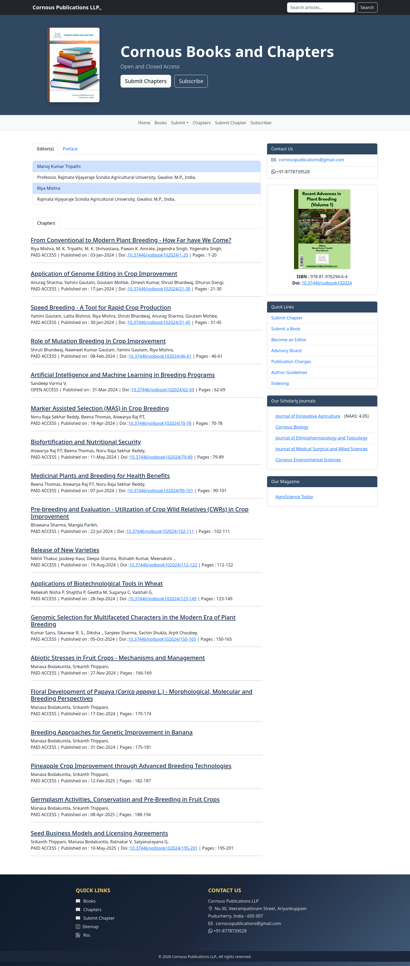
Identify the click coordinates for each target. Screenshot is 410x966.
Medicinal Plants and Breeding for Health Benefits (100, 475)
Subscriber (261, 123)
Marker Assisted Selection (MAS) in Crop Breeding (100, 408)
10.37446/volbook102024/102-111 (160, 531)
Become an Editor (289, 340)
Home (144, 123)
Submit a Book (285, 329)
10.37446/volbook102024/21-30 (158, 289)
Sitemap (87, 927)
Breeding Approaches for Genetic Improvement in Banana (112, 732)
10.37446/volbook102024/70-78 (160, 423)
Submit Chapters (146, 81)
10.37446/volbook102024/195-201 (164, 848)
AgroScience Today (294, 497)
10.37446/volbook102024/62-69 (162, 390)
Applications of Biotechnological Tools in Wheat (97, 583)
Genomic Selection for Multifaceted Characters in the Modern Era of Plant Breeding (133, 620)
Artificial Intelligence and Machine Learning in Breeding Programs (123, 375)
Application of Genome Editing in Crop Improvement (104, 273)
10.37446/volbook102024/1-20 (157, 255)
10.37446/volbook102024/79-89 (161, 457)
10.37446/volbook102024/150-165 (162, 639)
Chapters (202, 123)
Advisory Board (286, 350)
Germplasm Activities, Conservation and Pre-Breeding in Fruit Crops (125, 799)
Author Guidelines (289, 372)
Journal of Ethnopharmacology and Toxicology (322, 438)
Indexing (280, 383)
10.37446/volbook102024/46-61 (160, 356)
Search (367, 7)
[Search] (321, 7)
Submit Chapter (230, 123)
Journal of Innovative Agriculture (308, 416)
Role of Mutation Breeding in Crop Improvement (98, 341)
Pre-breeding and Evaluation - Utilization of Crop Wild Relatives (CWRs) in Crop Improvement (140, 512)
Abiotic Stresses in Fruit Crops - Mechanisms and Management (118, 657)
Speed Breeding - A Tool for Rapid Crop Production (101, 307)
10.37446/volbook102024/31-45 (158, 322)
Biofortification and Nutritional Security (86, 442)
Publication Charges (291, 361)
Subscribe (191, 81)
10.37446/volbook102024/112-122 (163, 565)
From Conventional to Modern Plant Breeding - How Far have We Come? (131, 240)
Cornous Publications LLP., (67, 7)
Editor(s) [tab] (45, 149)
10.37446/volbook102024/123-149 (163, 599)
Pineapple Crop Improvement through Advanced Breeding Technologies (131, 766)
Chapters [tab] (46, 223)
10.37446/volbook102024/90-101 (160, 491)
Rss (83, 935)
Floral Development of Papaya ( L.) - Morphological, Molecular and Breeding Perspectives (141, 694)
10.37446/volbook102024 (327, 283)
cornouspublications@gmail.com (311, 160)
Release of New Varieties (65, 550)
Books (161, 123)
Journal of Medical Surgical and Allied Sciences (322, 449)
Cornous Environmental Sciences (308, 460)
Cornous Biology (292, 427)
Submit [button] (178, 123)
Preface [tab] (70, 149)
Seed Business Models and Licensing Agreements (99, 833)
